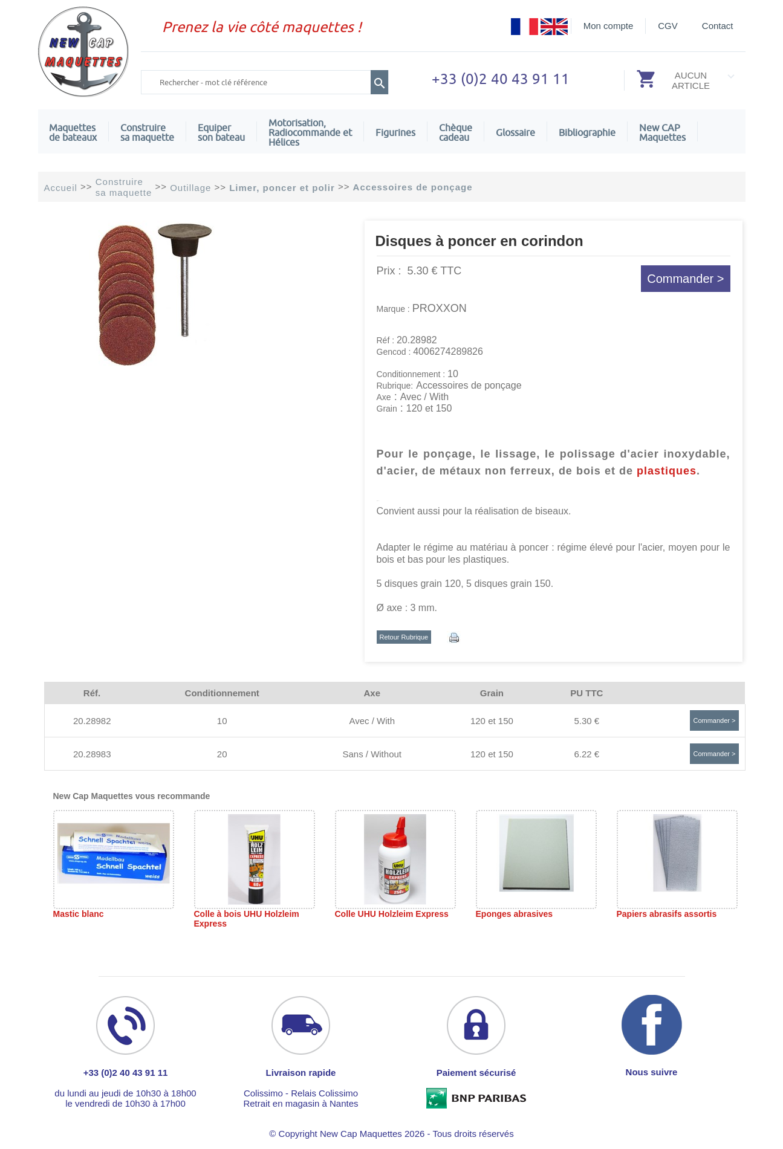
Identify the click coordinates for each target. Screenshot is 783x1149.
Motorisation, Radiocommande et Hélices (310, 132)
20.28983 (92, 754)
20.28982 (92, 721)
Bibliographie (587, 132)
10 (222, 721)
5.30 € (586, 721)
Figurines (395, 132)
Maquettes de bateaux (73, 132)
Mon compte (608, 26)
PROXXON (439, 308)
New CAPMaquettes (662, 132)
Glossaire (515, 132)
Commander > (685, 278)
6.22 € (586, 754)
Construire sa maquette (147, 132)
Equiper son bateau (221, 132)
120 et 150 (491, 721)
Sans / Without (371, 754)
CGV (668, 26)
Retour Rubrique (404, 637)
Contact (717, 26)
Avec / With (372, 721)
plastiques (667, 471)
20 (222, 754)
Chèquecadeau (455, 132)
